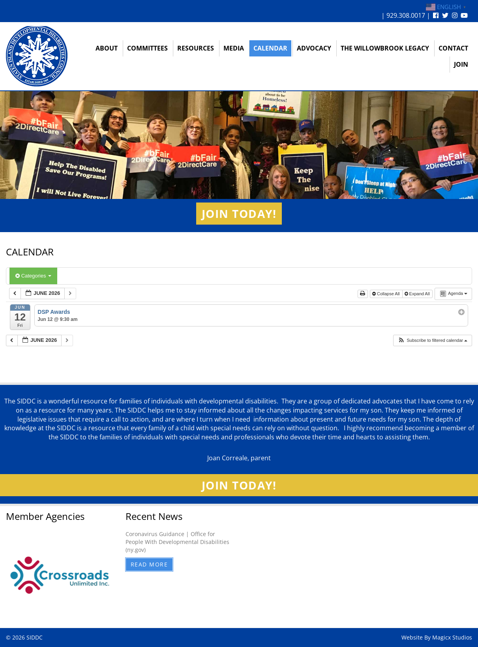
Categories (33, 276)
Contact (453, 48)
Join (461, 64)
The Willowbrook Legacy (385, 48)
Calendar (270, 48)
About (107, 48)
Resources (195, 48)
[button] (432, 340)
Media (233, 48)
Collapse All (386, 293)
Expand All (418, 293)
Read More (149, 564)
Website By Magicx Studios (436, 637)
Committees (147, 48)
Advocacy (314, 48)
